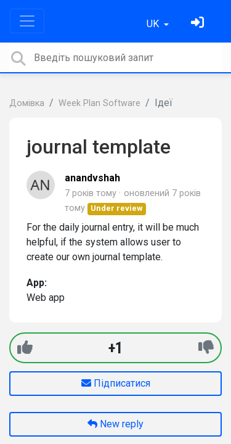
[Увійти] (199, 23)
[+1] (25, 347)
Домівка (26, 103)
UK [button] (154, 24)
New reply (115, 424)
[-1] (206, 347)
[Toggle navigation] (27, 21)
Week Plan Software (99, 103)
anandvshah (92, 178)
